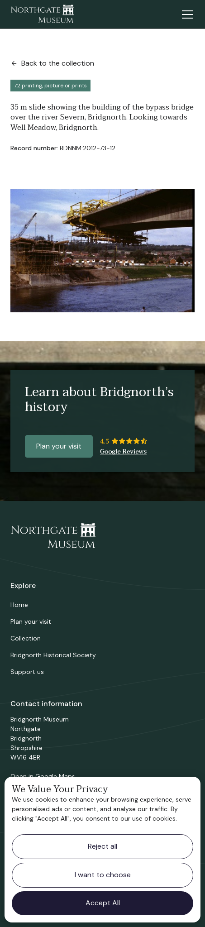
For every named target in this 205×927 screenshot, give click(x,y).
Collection (25, 638)
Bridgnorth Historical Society (53, 655)
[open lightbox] (102, 250)
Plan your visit (58, 446)
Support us (27, 672)
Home (19, 605)
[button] (185, 14)
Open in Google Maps (42, 776)
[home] (42, 14)
